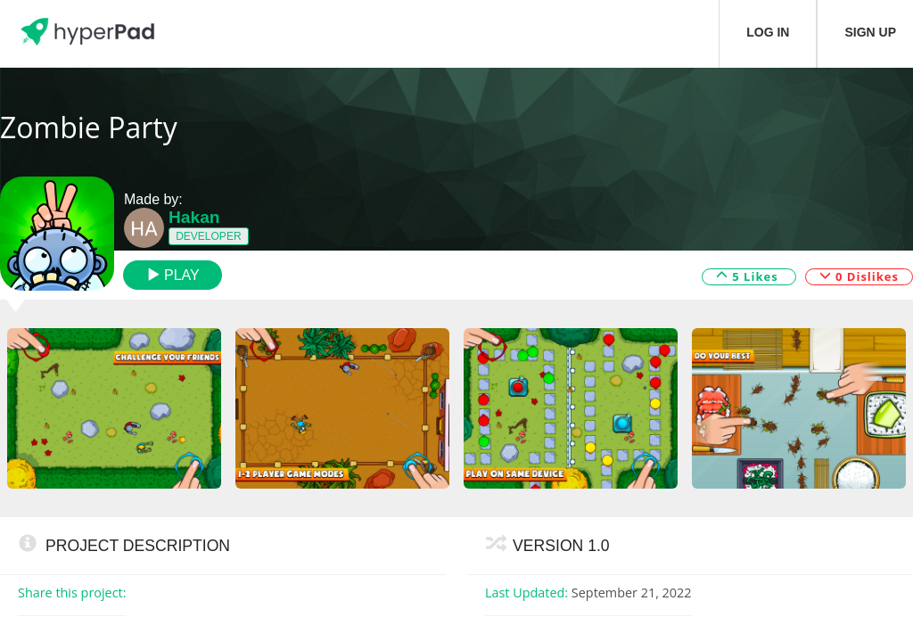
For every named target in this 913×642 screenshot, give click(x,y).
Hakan (194, 217)
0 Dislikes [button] (859, 276)
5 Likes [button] (749, 276)
